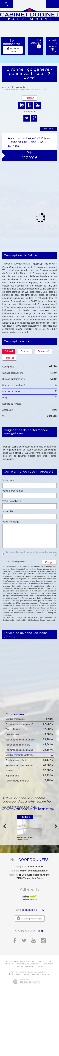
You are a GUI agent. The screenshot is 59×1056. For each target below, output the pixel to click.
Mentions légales (22, 964)
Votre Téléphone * (12, 501)
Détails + (25, 351)
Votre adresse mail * (13, 490)
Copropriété (43, 351)
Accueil (5, 87)
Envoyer (49, 562)
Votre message (10, 521)
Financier (9, 358)
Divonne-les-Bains (20, 87)
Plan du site (9, 964)
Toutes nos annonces (23, 966)
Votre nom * (8, 480)
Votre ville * (8, 511)
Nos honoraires (35, 964)
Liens (44, 964)
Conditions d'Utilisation (28, 620)
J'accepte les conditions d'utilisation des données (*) (31, 554)
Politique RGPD (38, 966)
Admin (50, 964)
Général (9, 351)
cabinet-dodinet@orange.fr (34, 870)
